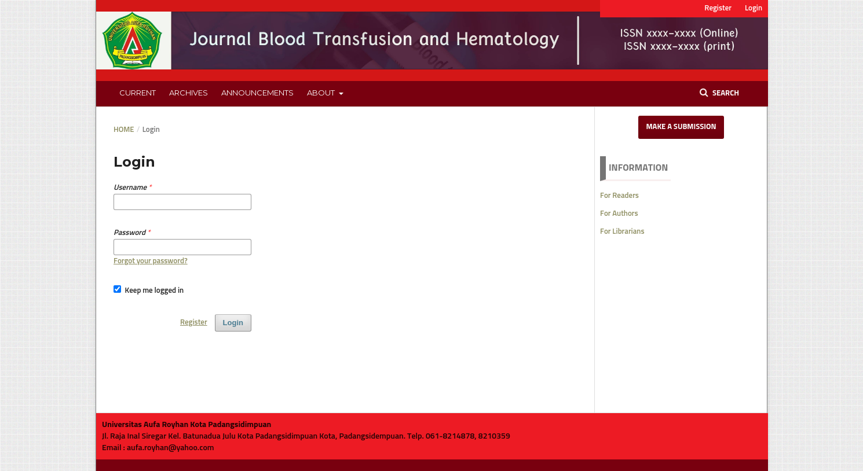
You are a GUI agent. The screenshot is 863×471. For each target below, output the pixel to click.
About (322, 92)
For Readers (619, 196)
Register (718, 8)
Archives (188, 92)
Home (124, 130)
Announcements (257, 92)
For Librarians (622, 232)
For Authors (619, 214)
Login (753, 8)
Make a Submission (681, 127)
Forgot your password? (151, 261)
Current (137, 92)
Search (725, 93)
